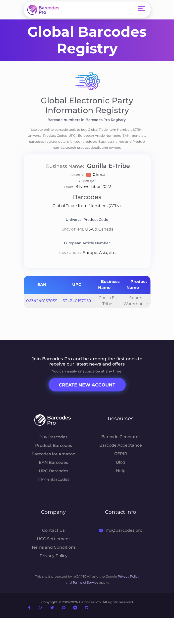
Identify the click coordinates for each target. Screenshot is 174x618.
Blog (120, 462)
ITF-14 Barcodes (53, 479)
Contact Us (53, 530)
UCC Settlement (53, 538)
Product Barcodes (53, 445)
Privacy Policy (53, 555)
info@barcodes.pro (120, 530)
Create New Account (87, 385)
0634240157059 (42, 300)
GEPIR (120, 453)
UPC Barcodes (53, 471)
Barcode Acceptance (120, 445)
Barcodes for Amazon (53, 454)
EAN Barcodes (53, 462)
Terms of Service (85, 582)
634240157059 (76, 300)
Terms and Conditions (53, 547)
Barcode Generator (120, 436)
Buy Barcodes (53, 437)
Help (120, 470)
